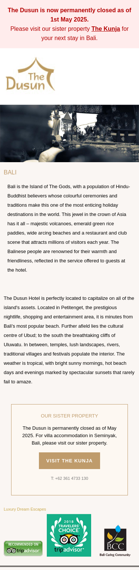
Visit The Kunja (69, 460)
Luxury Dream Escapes (25, 509)
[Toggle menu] (128, 76)
